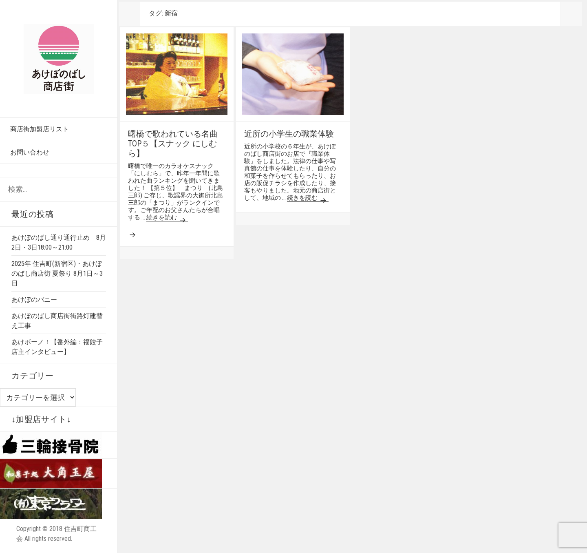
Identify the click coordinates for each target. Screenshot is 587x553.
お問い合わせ (29, 152)
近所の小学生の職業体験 (289, 134)
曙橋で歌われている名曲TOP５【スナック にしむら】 (173, 143)
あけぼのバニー (34, 299)
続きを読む (167, 217)
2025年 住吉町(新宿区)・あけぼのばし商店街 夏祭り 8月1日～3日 (57, 273)
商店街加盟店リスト (39, 129)
